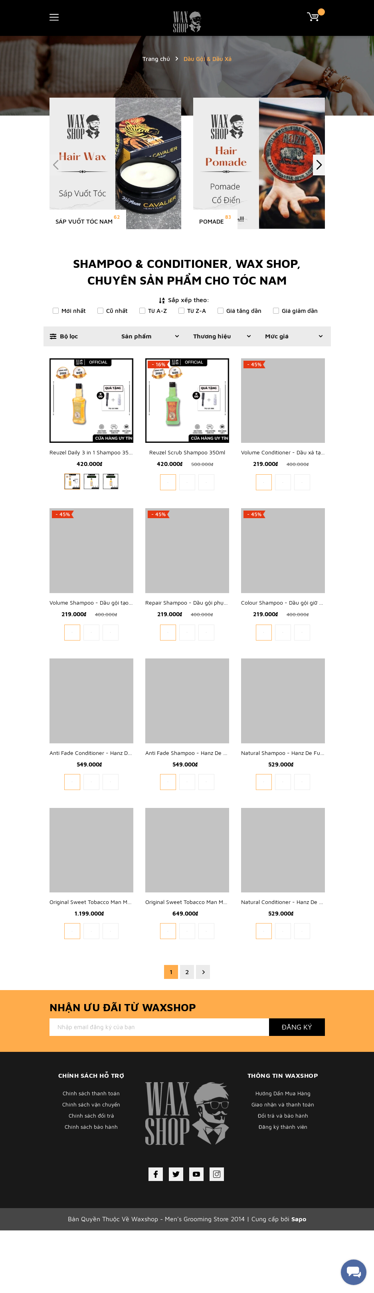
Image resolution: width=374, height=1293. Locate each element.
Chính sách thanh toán (91, 1156)
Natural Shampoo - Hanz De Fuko (283, 799)
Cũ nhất (117, 310)
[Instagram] (217, 1237)
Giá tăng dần (243, 310)
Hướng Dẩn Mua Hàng (283, 1156)
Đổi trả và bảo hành (283, 1182)
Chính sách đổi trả (91, 1182)
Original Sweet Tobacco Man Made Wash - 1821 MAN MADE (124, 964)
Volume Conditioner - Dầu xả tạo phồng (291, 468)
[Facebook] (155, 1237)
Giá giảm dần (300, 310)
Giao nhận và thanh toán (283, 1169)
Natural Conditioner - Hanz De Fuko (286, 964)
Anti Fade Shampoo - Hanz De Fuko (190, 799)
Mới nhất (73, 310)
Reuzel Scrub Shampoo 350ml (187, 468)
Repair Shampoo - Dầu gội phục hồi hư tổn (199, 634)
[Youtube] (196, 1237)
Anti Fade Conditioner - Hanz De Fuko (96, 799)
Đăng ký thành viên (282, 1196)
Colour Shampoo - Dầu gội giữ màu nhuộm (295, 634)
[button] (319, 165)
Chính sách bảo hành (91, 1196)
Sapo (298, 1281)
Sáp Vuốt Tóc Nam (84, 221)
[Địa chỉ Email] (159, 1090)
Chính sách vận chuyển (91, 1169)
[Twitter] (176, 1237)
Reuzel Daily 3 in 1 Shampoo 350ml (93, 468)
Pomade (211, 221)
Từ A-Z (157, 310)
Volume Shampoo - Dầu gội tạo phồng (97, 634)
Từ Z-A (196, 310)
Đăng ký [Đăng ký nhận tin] (297, 1090)
